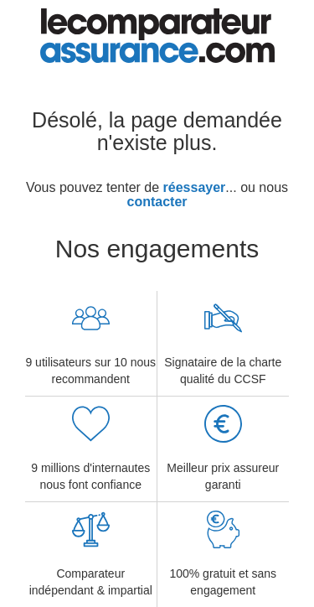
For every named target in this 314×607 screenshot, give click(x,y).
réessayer (194, 187)
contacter (156, 202)
